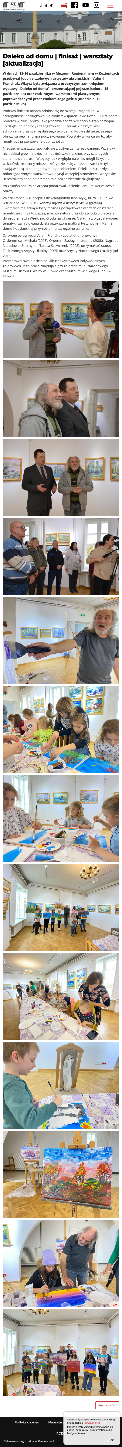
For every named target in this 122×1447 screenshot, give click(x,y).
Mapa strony (57, 1422)
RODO (61, 1433)
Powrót (110, 1405)
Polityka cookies (27, 1422)
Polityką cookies (92, 1423)
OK (112, 1440)
